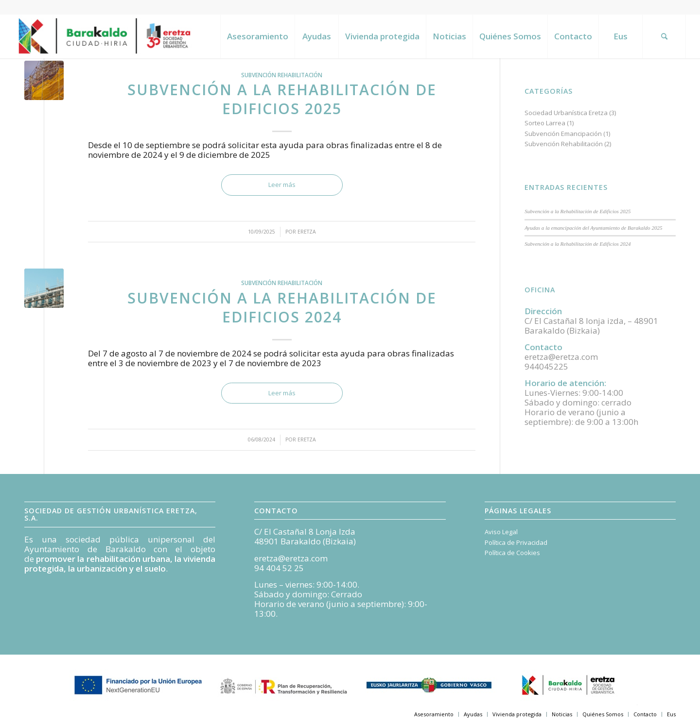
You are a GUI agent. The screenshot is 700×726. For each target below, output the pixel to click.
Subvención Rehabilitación (281, 75)
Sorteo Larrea (545, 122)
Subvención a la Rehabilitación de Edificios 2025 (282, 99)
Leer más (282, 184)
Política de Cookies (512, 552)
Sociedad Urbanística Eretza (566, 112)
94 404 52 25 (279, 568)
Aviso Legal (501, 531)
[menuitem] (257, 36)
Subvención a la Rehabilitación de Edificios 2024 (282, 307)
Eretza (307, 231)
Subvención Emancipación (563, 133)
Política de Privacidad (516, 542)
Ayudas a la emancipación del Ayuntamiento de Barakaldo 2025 (593, 228)
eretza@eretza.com (291, 558)
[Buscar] (664, 36)
